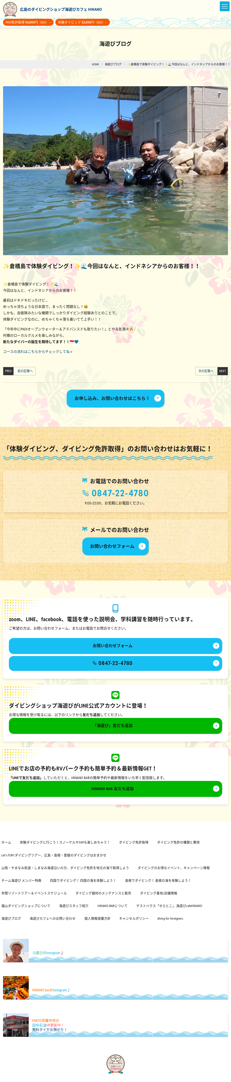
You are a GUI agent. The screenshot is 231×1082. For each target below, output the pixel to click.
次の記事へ (206, 371)
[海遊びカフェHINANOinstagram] (119, 1078)
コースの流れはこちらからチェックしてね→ (37, 351)
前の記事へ (24, 371)
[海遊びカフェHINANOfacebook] (112, 1078)
